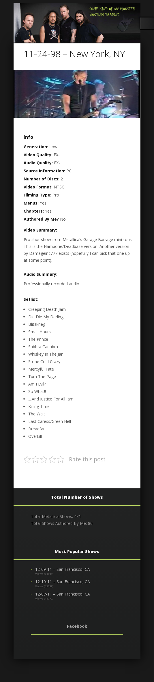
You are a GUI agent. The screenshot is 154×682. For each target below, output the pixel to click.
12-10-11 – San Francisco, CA (62, 581)
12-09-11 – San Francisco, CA (62, 569)
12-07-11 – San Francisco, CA (62, 594)
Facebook (77, 626)
